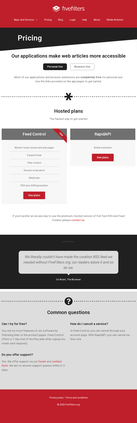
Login (73, 19)
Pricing (48, 19)
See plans (34, 195)
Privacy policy (56, 397)
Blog (60, 19)
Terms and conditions (76, 397)
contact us (77, 220)
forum (42, 361)
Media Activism (115, 19)
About (97, 19)
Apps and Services (27, 20)
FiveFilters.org (72, 404)
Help (84, 19)
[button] (55, 66)
